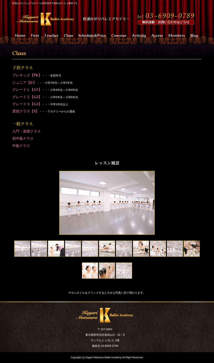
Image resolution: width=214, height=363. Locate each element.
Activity (139, 35)
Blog (194, 35)
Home (20, 35)
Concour (119, 35)
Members (176, 35)
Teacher (51, 35)
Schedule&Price (92, 35)
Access (157, 35)
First (35, 35)
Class (68, 35)
